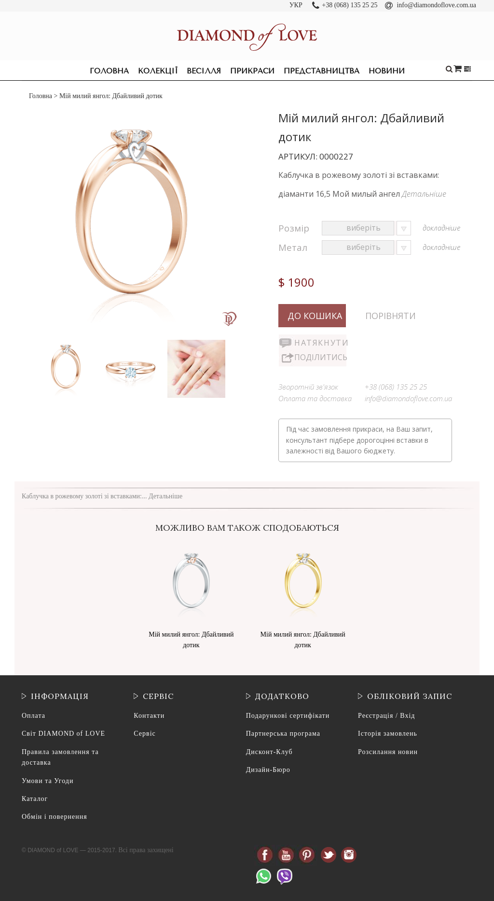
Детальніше (424, 194)
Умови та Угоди (47, 781)
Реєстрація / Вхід (386, 715)
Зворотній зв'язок (308, 387)
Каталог (35, 798)
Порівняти (390, 315)
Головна (109, 71)
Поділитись (320, 357)
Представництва (321, 71)
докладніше (441, 228)
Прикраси (252, 71)
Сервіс (144, 733)
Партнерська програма (283, 733)
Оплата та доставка (315, 398)
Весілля (204, 71)
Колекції (158, 71)
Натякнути (320, 342)
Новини (387, 71)
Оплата (33, 715)
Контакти (149, 715)
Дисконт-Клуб (269, 752)
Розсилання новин (388, 752)
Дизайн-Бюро (268, 769)
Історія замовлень (387, 733)
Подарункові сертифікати (287, 715)
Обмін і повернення (54, 816)
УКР (295, 5)
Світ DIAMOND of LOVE (63, 733)
